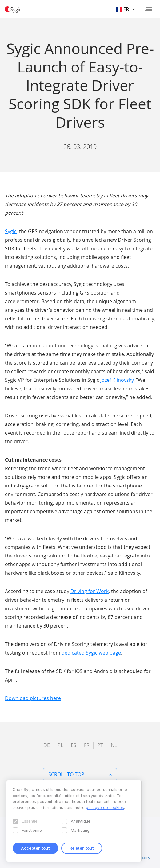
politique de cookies (105, 807)
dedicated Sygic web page (91, 652)
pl (60, 745)
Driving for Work (89, 591)
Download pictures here (33, 698)
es (73, 745)
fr (87, 745)
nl (114, 745)
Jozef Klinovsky (117, 380)
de (46, 745)
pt (100, 745)
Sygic (11, 231)
